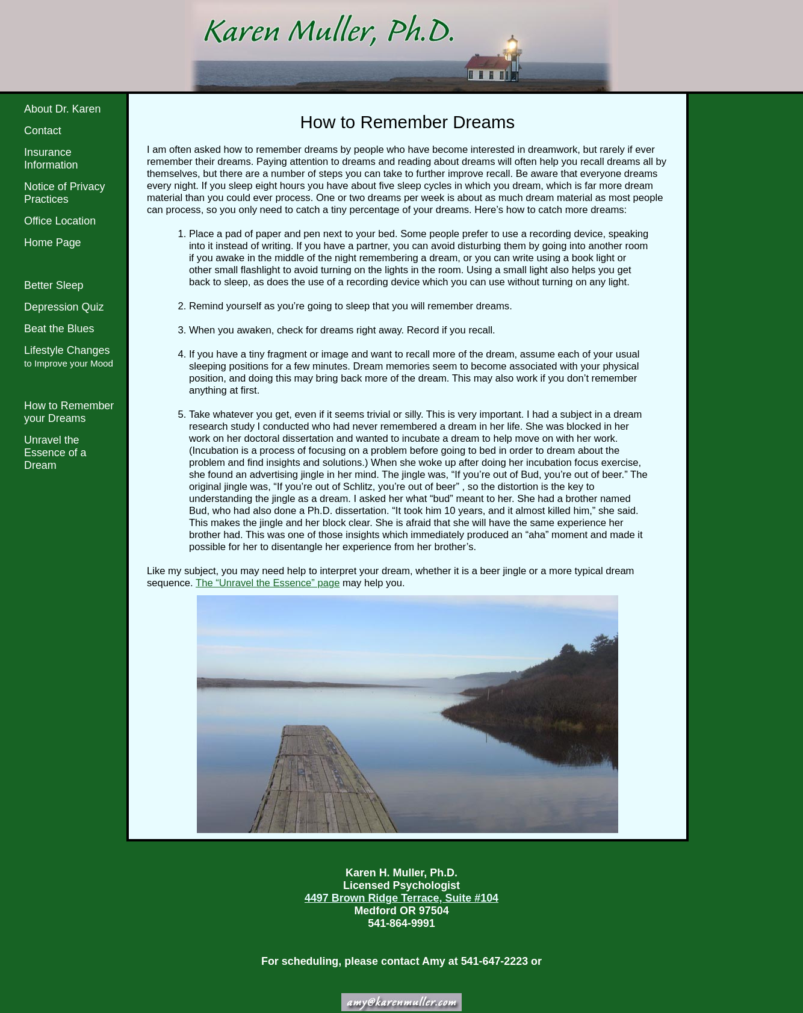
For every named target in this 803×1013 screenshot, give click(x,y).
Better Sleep (54, 285)
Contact (42, 131)
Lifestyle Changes (68, 356)
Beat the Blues (59, 329)
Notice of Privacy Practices (64, 193)
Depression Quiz (64, 307)
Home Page (52, 243)
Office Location (60, 221)
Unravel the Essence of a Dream (55, 452)
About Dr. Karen (62, 109)
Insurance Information (51, 158)
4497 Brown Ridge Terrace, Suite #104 (401, 898)
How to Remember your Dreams (69, 412)
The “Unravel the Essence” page (267, 583)
